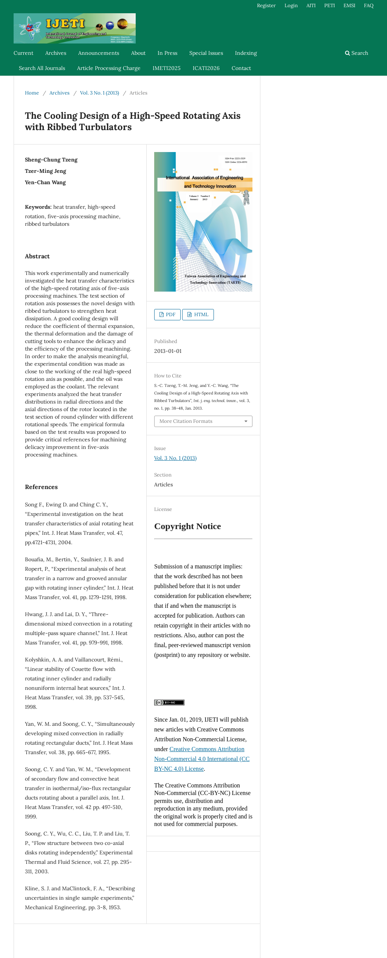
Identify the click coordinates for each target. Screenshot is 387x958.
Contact (241, 68)
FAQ (368, 5)
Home (32, 93)
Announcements (98, 53)
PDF (170, 314)
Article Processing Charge (109, 68)
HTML (201, 314)
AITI (311, 5)
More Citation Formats (185, 421)
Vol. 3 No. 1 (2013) (99, 93)
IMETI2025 (167, 68)
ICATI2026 (206, 68)
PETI (329, 5)
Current (23, 53)
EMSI (349, 5)
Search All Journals (42, 68)
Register (266, 5)
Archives (55, 53)
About (138, 53)
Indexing (246, 53)
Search (356, 53)
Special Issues (206, 53)
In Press (167, 53)
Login (291, 5)
